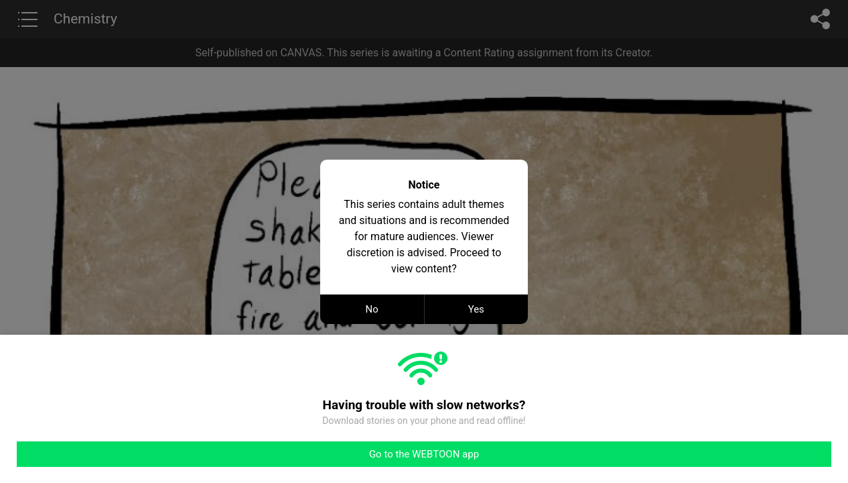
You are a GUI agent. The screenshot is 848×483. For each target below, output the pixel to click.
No (372, 309)
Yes (476, 309)
